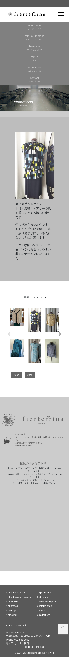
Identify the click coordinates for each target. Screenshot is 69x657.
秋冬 (30, 374)
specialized (45, 592)
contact (22, 625)
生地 (34, 58)
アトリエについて (34, 47)
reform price (45, 606)
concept (12, 610)
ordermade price (48, 601)
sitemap (40, 646)
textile (42, 610)
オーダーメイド (34, 26)
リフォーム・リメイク (34, 37)
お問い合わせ (34, 79)
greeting (12, 615)
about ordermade (17, 592)
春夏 (16, 374)
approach (13, 606)
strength (43, 597)
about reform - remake (20, 597)
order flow (13, 601)
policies (29, 646)
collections (44, 615)
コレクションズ (34, 68)
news (10, 625)
